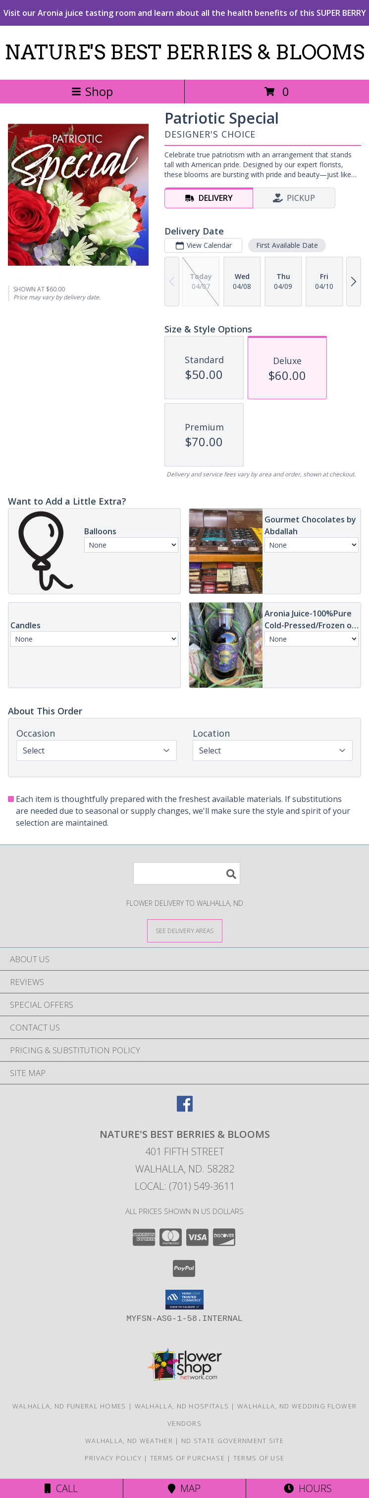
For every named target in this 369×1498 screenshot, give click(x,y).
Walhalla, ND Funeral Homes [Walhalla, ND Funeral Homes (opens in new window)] (69, 1406)
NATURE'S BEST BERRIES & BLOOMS (184, 52)
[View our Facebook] (185, 1108)
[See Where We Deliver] (184, 930)
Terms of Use (259, 1457)
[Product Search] (186, 873)
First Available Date (287, 245)
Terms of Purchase (187, 1457)
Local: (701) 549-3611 (185, 1186)
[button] (184, 1300)
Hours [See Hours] (308, 1488)
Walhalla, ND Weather (129, 1440)
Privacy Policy (113, 1457)
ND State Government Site (232, 1440)
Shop (92, 91)
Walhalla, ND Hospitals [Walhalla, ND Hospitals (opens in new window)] (182, 1406)
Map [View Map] (184, 1488)
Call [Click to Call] (61, 1488)
